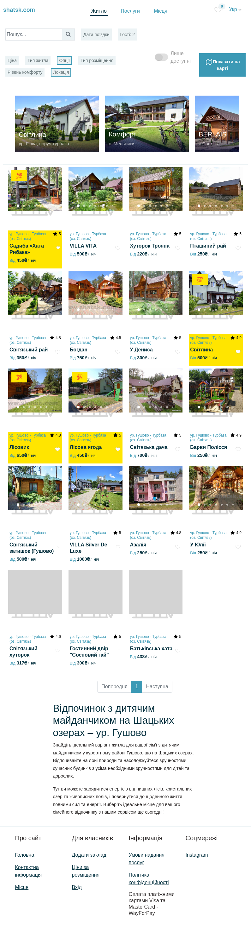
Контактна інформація (28, 871)
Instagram (197, 855)
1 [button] (136, 686)
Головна (24, 855)
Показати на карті (222, 64)
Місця (160, 11)
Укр (235, 9)
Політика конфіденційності (149, 878)
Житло (99, 11)
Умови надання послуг (147, 858)
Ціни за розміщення (86, 871)
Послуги (130, 11)
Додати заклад (89, 855)
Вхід (77, 887)
